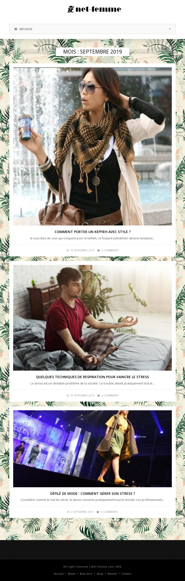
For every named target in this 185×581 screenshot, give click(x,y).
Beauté (112, 573)
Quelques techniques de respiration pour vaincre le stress (92, 377)
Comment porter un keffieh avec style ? (93, 231)
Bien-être (86, 573)
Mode (71, 573)
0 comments (110, 250)
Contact (126, 573)
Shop (100, 573)
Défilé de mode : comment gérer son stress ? (92, 493)
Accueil (58, 573)
